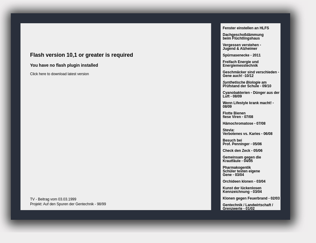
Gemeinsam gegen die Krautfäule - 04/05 (242, 159)
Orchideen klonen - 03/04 (244, 181)
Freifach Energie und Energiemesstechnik (241, 64)
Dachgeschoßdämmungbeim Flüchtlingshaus (243, 36)
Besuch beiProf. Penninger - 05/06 (242, 142)
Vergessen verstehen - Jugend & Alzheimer (242, 47)
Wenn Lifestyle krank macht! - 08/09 (248, 105)
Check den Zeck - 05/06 (242, 151)
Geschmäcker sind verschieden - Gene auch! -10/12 (251, 74)
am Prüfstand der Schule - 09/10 (247, 84)
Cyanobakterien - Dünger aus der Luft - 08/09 (251, 94)
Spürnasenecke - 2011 (242, 55)
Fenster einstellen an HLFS (246, 28)
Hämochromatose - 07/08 (244, 123)
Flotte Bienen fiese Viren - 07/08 (238, 115)
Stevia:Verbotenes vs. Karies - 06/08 (247, 132)
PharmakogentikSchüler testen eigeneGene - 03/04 (241, 171)
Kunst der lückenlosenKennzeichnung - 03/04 (242, 190)
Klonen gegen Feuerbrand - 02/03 (251, 198)
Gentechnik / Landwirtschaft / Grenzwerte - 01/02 (248, 207)
